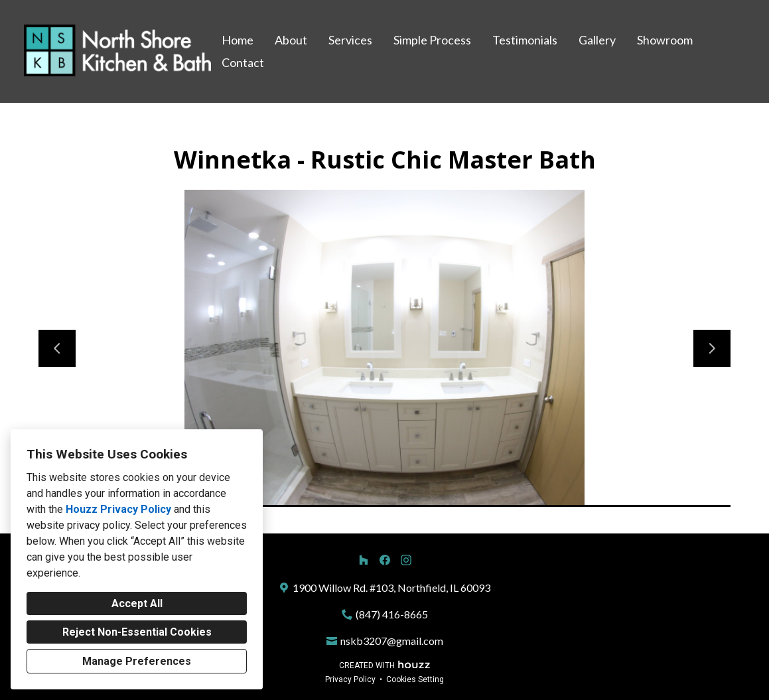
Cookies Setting (415, 679)
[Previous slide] (57, 348)
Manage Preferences (136, 661)
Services (350, 40)
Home (237, 40)
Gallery (597, 40)
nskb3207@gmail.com (391, 640)
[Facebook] (384, 560)
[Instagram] (406, 560)
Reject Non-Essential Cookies (137, 632)
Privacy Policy (350, 679)
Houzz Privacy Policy (118, 509)
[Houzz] (363, 560)
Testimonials (524, 40)
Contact (243, 62)
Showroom (665, 40)
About (291, 40)
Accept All (137, 603)
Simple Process (432, 40)
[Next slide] (712, 348)
